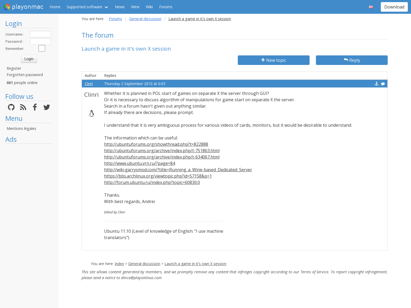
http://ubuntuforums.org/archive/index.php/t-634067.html (162, 157)
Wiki (149, 6)
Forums (165, 6)
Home (55, 6)
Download (394, 7)
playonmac (23, 7)
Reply (352, 60)
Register (14, 68)
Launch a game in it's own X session (195, 263)
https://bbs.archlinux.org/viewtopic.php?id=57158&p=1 (158, 176)
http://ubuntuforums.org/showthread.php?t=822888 (156, 144)
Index (119, 263)
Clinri (89, 83)
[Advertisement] (29, 225)
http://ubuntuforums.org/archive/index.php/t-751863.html (162, 150)
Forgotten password (25, 74)
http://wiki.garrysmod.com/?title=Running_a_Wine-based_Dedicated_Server (178, 170)
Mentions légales (21, 128)
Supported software (84, 6)
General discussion (145, 18)
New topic (273, 60)
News (120, 6)
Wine (135, 6)
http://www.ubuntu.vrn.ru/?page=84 (139, 163)
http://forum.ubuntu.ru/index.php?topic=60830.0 (152, 182)
